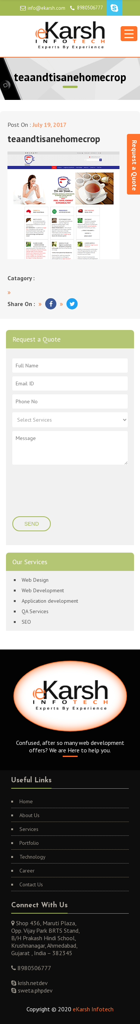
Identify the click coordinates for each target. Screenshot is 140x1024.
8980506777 (90, 7)
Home (26, 801)
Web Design (35, 580)
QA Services (35, 611)
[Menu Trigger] (129, 33)
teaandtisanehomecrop (53, 139)
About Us (29, 815)
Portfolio (29, 843)
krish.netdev (32, 983)
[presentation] (57, 491)
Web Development (43, 590)
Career (27, 870)
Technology (32, 856)
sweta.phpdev (34, 990)
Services (28, 829)
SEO (26, 621)
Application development (50, 600)
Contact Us (31, 884)
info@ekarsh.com (46, 8)
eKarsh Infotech (93, 1009)
